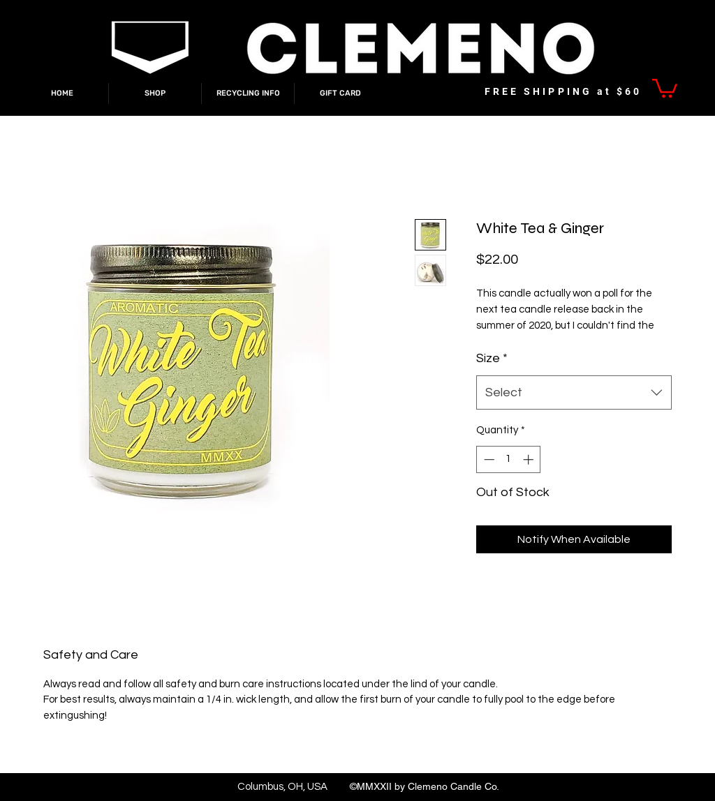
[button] (154, 93)
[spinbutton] (508, 459)
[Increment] (529, 459)
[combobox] (574, 392)
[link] (664, 87)
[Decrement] (487, 459)
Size (492, 358)
